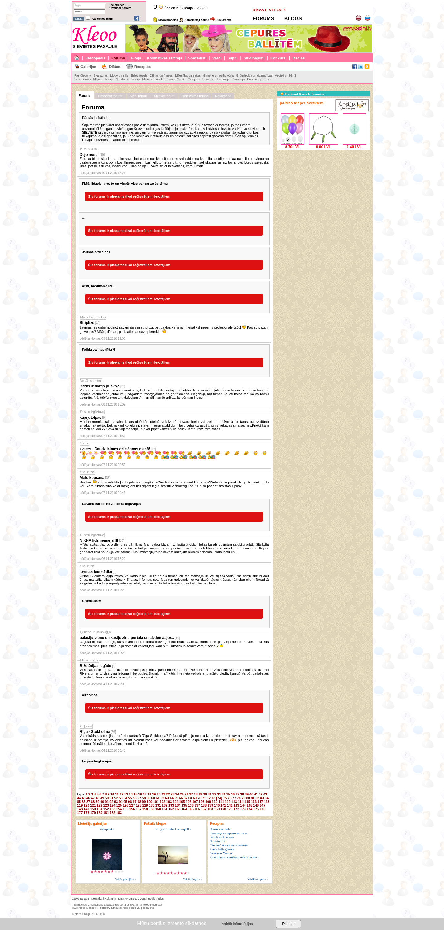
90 (102, 801)
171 (229, 809)
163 (177, 809)
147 (262, 805)
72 (209, 798)
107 (195, 801)
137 (197, 805)
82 (257, 798)
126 (125, 805)
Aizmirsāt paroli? (120, 8)
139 (210, 805)
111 (221, 801)
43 (265, 794)
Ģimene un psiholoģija (218, 75)
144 (243, 805)
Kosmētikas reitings (164, 58)
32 (214, 794)
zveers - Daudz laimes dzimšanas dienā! (115, 449)
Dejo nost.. (89, 154)
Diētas (114, 67)
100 (149, 801)
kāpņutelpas (90, 417)
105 (182, 801)
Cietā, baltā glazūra (222, 849)
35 (228, 794)
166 (197, 809)
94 (120, 801)
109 (208, 801)
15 (135, 794)
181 (106, 813)
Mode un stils (119, 75)
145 (249, 805)
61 (158, 798)
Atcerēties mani (102, 18)
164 (184, 809)
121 (93, 805)
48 (97, 798)
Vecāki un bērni (285, 75)
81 (252, 798)
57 (139, 798)
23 (172, 794)
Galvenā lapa (80, 898)
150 (93, 809)
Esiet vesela (139, 75)
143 (236, 805)
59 (148, 798)
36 (233, 794)
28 (196, 794)
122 (99, 805)
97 (134, 801)
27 (191, 794)
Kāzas (170, 79)
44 (79, 798)
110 (214, 801)
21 (163, 794)
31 (210, 794)
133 (171, 805)
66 (181, 798)
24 (177, 794)
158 (145, 809)
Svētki (181, 79)
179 (93, 813)
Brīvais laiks (82, 79)
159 (151, 809)
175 (256, 809)
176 (262, 809)
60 (153, 798)
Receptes (142, 67)
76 (229, 798)
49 (102, 798)
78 (238, 798)
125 (119, 805)
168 (210, 809)
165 (190, 809)
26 (186, 794)
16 (140, 794)
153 (112, 809)
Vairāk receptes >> (257, 879)
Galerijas (88, 67)
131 (158, 805)
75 (225, 798)
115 (247, 801)
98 (139, 801)
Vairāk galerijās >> (125, 879)
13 (126, 794)
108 (201, 801)
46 (88, 798)
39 (247, 794)
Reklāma (110, 898)
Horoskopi (222, 79)
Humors (207, 79)
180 (99, 813)
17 (144, 794)
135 (184, 805)
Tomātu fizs (217, 841)
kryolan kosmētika (96, 572)
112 (227, 801)
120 (86, 805)
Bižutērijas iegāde (95, 666)
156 (132, 809)
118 (266, 801)
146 (256, 805)
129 (145, 805)
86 (83, 801)
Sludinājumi (254, 58)
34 (223, 794)
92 (111, 801)
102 (162, 801)
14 (131, 794)
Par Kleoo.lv (82, 75)
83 (262, 798)
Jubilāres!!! (220, 20)
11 (117, 794)
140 (217, 805)
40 (251, 794)
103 (169, 801)
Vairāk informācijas (237, 924)
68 (190, 798)
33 (219, 794)
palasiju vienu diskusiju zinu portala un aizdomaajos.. (127, 638)
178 (86, 813)
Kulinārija (238, 79)
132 (164, 805)
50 (107, 798)
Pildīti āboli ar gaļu (222, 837)
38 (242, 794)
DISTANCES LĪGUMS (132, 898)
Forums (118, 58)
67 (185, 798)
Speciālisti (197, 58)
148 (80, 809)
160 (158, 809)
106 (188, 801)
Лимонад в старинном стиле (228, 833)
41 (256, 794)
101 (156, 801)
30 (205, 794)
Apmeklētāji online (194, 20)
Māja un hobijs (103, 79)
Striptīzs (87, 323)
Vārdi (217, 58)
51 (111, 798)
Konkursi (278, 58)
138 (204, 805)
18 (149, 794)
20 (158, 794)
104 (175, 801)
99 (144, 801)
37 (237, 794)
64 (172, 798)
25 (181, 794)
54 (125, 798)
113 (234, 801)
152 (106, 809)
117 (260, 801)
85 (79, 801)
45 (83, 798)
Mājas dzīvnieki (152, 79)
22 (168, 794)
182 (112, 813)
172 (236, 809)
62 (162, 798)
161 (164, 809)
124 (112, 805)
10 (112, 794)
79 (243, 798)
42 (260, 794)
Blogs (136, 58)
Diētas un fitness (161, 75)
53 (120, 798)
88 (93, 801)
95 (125, 801)
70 (199, 798)
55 (130, 798)
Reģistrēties (117, 4)
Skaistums (100, 75)
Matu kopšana (92, 477)
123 (106, 805)
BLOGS (293, 18)
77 (234, 798)
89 (97, 801)
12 (121, 794)
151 (99, 809)
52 (116, 798)
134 (177, 805)
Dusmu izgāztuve (259, 79)
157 (138, 809)
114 (240, 801)
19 (154, 794)
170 (223, 809)
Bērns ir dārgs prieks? (99, 386)
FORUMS (263, 18)
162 (171, 809)
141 (223, 805)
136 (190, 805)
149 (86, 809)
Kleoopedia (95, 58)
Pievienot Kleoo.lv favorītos (302, 94)
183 (119, 813)
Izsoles (298, 58)
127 (132, 805)
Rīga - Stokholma (95, 732)
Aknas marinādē (220, 829)
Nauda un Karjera (128, 79)
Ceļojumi (194, 79)
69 (195, 798)
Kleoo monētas (165, 20)
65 (176, 798)
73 (213, 798)
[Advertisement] (323, 190)
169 (217, 809)
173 (243, 809)
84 (267, 798)
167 (204, 809)
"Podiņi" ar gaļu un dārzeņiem (229, 845)
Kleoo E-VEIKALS (269, 10)
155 (125, 809)
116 (254, 801)
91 (107, 801)
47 (93, 798)
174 (249, 809)
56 (134, 798)
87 (88, 801)
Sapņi (233, 58)
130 (151, 805)
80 (248, 798)
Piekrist (288, 924)
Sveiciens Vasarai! (221, 853)
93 (116, 801)
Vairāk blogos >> (192, 879)
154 (119, 809)
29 (200, 794)
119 (80, 805)
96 (130, 801)
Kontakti (96, 898)
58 (144, 798)
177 (80, 813)
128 (138, 805)
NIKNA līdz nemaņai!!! (99, 540)
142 (229, 805)
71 (204, 798)
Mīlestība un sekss (188, 75)
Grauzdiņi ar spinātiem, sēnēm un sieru (234, 857)
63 (167, 798)
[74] (219, 798)
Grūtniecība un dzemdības (254, 75)
